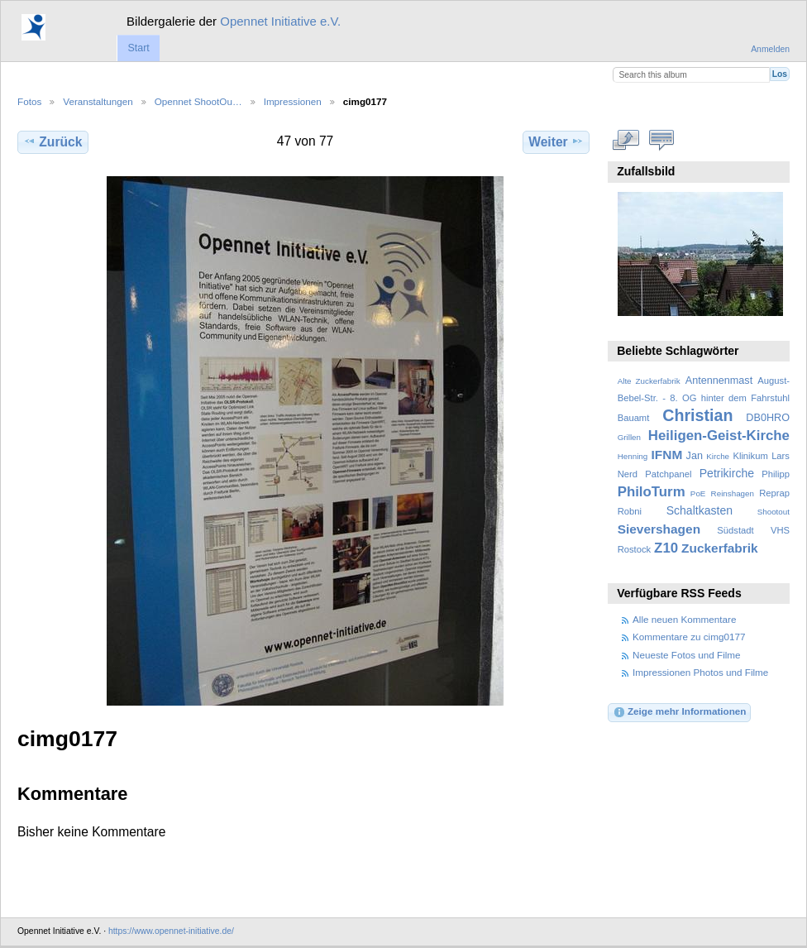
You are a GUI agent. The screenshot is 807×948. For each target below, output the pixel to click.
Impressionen (293, 101)
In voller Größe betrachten (626, 139)
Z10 (666, 548)
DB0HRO (768, 418)
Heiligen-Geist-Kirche (719, 435)
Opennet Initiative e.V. (280, 21)
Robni (630, 511)
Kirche (717, 456)
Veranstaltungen (97, 101)
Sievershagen (659, 529)
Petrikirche (727, 473)
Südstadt (735, 530)
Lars (780, 456)
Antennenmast (718, 380)
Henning (633, 456)
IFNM (667, 455)
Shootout (773, 511)
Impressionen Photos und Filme (700, 672)
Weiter (556, 141)
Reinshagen (732, 493)
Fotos (29, 101)
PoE (698, 493)
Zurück (52, 141)
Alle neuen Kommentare (684, 619)
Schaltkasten (699, 510)
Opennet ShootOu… (198, 101)
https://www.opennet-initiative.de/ (171, 931)
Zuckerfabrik (719, 548)
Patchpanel (668, 474)
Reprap (774, 493)
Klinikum (750, 456)
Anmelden (770, 49)
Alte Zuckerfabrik (649, 380)
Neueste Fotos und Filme (687, 654)
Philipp (776, 474)
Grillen (629, 437)
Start (138, 48)
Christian (697, 415)
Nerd (627, 474)
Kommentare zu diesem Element (662, 139)
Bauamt (634, 418)
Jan (694, 456)
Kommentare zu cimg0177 (689, 636)
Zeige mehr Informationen (680, 712)
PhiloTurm (651, 492)
